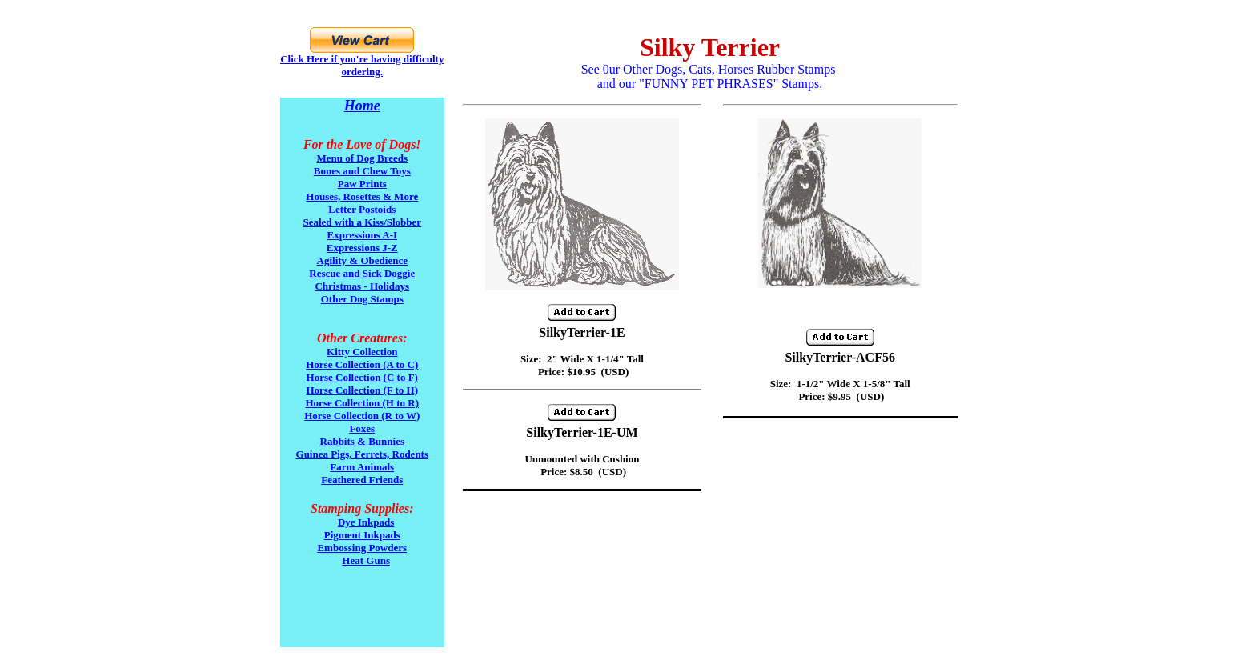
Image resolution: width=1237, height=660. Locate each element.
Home (362, 106)
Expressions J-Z (362, 248)
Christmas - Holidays (362, 286)
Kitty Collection (362, 352)
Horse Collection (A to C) (362, 364)
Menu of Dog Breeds (362, 158)
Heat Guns (366, 560)
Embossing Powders (362, 548)
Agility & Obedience (362, 260)
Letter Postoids (362, 209)
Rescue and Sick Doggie (362, 273)
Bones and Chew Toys (362, 171)
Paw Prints (362, 184)
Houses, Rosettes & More (362, 196)
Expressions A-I (362, 235)
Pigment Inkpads (362, 535)
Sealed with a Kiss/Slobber (362, 222)
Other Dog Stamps (362, 299)
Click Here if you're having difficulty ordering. (362, 65)
